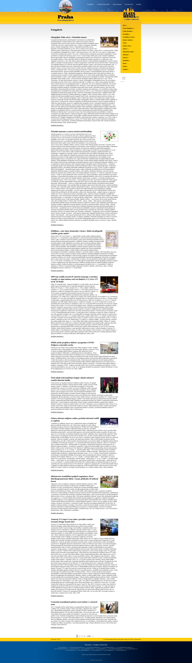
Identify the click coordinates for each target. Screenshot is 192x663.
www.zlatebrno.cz (63, 647)
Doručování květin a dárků (104, 654)
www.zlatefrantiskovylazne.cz (125, 647)
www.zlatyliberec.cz (101, 648)
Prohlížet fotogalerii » (57, 125)
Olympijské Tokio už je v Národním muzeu (69, 37)
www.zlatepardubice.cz (84, 650)
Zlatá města (131, 16)
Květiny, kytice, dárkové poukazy (89, 654)
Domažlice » (126, 34)
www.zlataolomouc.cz (131, 648)
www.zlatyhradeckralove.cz (61, 648)
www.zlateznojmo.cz (121, 650)
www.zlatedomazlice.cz (109, 647)
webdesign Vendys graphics (96, 660)
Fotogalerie (90, 4)
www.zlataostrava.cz (70, 650)
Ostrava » (126, 57)
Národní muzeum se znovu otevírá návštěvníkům (71, 131)
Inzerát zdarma (117, 4)
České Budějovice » (129, 28)
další (89, 636)
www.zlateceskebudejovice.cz (77, 647)
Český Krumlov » (128, 31)
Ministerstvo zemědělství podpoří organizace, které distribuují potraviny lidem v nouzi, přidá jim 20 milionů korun (74, 478)
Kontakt (138, 4)
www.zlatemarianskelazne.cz (116, 648)
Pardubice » (126, 60)
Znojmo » (126, 69)
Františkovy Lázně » (129, 37)
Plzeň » (125, 63)
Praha (65, 17)
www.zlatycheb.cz (75, 648)
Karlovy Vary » (127, 46)
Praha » (125, 66)
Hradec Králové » (128, 40)
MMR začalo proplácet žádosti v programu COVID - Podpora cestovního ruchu (73, 343)
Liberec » (125, 49)
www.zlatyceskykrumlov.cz (94, 647)
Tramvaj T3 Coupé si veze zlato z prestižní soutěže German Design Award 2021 (72, 520)
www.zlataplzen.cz (97, 650)
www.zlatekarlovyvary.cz (88, 648)
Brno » (125, 25)
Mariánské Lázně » (128, 52)
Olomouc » (126, 54)
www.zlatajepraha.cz (108, 650)
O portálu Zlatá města (103, 4)
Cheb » (125, 43)
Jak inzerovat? (129, 4)
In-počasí (122, 81)
